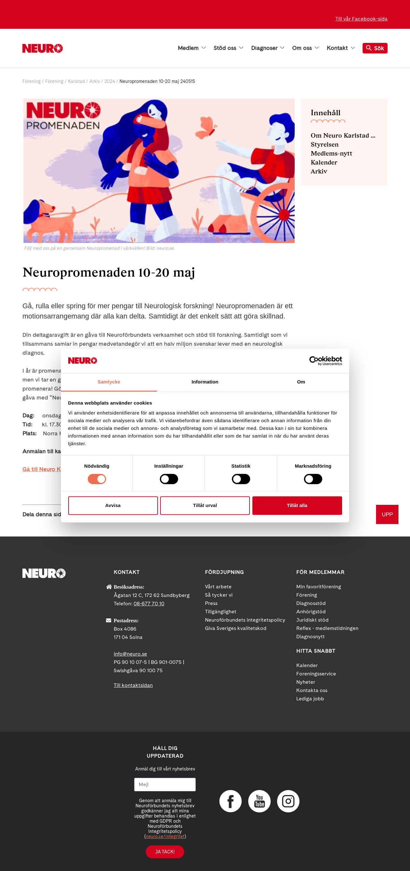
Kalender (324, 162)
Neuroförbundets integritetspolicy (245, 620)
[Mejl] (165, 784)
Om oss (305, 48)
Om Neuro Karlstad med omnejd (344, 135)
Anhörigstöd (311, 612)
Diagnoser (267, 48)
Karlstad (76, 81)
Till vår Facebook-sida (361, 19)
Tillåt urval (205, 505)
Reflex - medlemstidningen (327, 628)
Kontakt (341, 48)
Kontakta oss (311, 690)
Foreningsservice (316, 674)
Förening (31, 81)
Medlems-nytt (331, 153)
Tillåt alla (297, 505)
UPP (387, 514)
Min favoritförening (318, 587)
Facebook (230, 801)
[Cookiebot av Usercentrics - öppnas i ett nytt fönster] (314, 361)
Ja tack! (165, 851)
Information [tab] (205, 382)
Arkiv (94, 81)
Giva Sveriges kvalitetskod (235, 628)
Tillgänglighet (220, 612)
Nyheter (305, 682)
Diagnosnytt (310, 636)
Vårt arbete (218, 587)
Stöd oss (228, 48)
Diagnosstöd (311, 603)
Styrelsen (325, 144)
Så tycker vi (219, 595)
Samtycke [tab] (109, 382)
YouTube (259, 801)
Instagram (288, 801)
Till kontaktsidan (133, 685)
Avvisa (113, 505)
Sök (375, 48)
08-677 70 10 (149, 604)
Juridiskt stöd (312, 620)
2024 (109, 81)
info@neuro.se (130, 654)
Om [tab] (301, 382)
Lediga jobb (310, 699)
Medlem (192, 48)
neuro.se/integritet (165, 836)
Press (211, 603)
